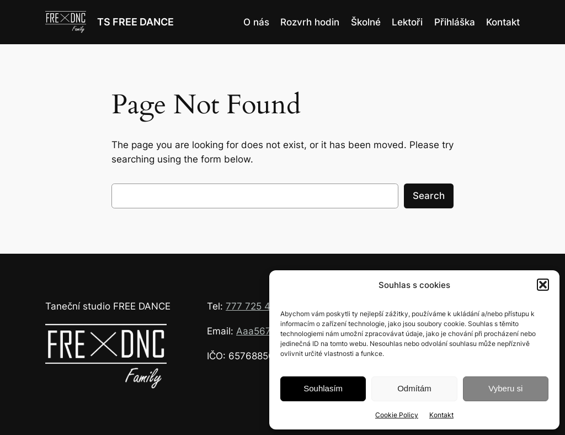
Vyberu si (505, 388)
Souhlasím (323, 388)
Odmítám (414, 388)
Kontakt (441, 415)
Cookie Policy (396, 415)
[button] (542, 284)
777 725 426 (254, 306)
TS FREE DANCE (135, 22)
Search (429, 195)
